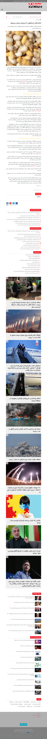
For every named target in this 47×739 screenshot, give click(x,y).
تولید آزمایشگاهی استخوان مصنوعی (34, 258)
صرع (40, 153)
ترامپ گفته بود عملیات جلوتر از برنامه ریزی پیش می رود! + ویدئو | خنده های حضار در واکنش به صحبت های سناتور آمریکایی (24, 583)
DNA (33, 166)
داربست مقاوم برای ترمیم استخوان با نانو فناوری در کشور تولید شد (29, 260)
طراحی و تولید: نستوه (24, 732)
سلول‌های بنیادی (37, 111)
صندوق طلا (11, 702)
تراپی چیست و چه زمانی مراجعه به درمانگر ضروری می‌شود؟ (25, 662)
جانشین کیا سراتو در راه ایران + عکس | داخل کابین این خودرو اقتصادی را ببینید (27, 223)
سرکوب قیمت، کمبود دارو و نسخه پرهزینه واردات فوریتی (25, 679)
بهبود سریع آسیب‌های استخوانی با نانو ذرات (33, 264)
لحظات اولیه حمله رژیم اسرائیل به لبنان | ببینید (24, 459)
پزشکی (30, 17)
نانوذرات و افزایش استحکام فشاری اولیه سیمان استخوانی (31, 267)
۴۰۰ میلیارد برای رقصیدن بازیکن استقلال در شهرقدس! (31, 245)
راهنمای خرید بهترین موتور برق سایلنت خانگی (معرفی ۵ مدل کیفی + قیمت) (22, 668)
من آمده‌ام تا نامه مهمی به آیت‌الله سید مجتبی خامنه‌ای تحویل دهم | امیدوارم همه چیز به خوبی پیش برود (23, 219)
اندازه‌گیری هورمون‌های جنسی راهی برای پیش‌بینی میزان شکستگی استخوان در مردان (26, 271)
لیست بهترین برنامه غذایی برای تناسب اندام (27, 657)
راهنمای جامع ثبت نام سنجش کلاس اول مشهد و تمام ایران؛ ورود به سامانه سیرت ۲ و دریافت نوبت (21, 675)
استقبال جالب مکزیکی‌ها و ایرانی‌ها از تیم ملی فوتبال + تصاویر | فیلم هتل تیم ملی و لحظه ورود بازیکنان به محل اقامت (24, 368)
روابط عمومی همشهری (16, 1)
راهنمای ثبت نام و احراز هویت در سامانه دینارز (27, 645)
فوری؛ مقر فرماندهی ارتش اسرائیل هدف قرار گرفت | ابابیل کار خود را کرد (28, 225)
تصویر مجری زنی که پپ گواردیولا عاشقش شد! (33, 243)
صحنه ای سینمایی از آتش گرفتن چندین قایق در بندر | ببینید (24, 430)
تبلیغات (38, 716)
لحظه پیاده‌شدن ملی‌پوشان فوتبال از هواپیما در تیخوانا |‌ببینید (24, 399)
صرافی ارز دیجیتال (18, 702)
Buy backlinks (26, 702)
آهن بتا (39, 702)
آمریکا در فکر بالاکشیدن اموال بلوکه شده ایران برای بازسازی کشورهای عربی (28, 217)
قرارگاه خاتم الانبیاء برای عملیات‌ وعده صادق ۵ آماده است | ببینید (25, 336)
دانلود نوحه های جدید (36, 704)
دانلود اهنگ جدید (37, 706)
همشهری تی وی (23, 1)
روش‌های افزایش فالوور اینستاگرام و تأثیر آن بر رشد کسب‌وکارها (24, 640)
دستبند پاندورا (33, 702)
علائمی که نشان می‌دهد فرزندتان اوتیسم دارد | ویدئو (25, 521)
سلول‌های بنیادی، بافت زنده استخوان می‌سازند (33, 254)
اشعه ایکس (24, 81)
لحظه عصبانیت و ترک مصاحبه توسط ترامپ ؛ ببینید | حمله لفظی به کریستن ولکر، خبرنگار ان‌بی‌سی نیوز (25, 304)
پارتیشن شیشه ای (27, 704)
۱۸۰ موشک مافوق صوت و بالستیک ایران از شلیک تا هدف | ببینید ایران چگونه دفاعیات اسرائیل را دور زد (23, 490)
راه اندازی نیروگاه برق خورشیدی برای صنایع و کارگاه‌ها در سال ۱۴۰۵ (24, 685)
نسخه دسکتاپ (23, 724)
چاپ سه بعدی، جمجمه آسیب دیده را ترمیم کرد (32, 273)
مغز (40, 170)
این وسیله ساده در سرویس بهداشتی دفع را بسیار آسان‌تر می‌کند (30, 248)
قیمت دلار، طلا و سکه (36, 715)
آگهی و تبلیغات (29, 1)
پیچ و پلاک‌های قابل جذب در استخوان (34, 256)
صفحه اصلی (39, 17)
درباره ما (38, 713)
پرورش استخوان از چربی (36, 262)
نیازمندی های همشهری (35, 1)
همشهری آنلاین (35, 5)
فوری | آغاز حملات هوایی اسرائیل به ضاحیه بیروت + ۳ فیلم (30, 247)
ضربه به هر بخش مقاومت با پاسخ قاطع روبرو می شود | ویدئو (24, 552)
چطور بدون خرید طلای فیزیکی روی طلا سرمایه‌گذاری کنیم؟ (25, 651)
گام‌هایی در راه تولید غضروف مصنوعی (34, 265)
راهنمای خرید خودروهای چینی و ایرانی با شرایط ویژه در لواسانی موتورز (23, 691)
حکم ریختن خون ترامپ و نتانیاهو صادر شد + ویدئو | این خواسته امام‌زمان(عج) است (27, 221)
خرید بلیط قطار (29, 706)
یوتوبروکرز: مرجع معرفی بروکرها (16, 704)
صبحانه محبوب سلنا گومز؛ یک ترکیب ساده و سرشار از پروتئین (30, 215)
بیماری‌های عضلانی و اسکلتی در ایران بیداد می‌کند (32, 269)
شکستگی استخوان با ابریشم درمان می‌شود (25, 23)
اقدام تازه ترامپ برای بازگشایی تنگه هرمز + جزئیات (32, 236)
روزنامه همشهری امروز (43, 1)
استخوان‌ (38, 196)
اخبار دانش (34, 17)
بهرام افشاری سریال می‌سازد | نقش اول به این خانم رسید (31, 241)
